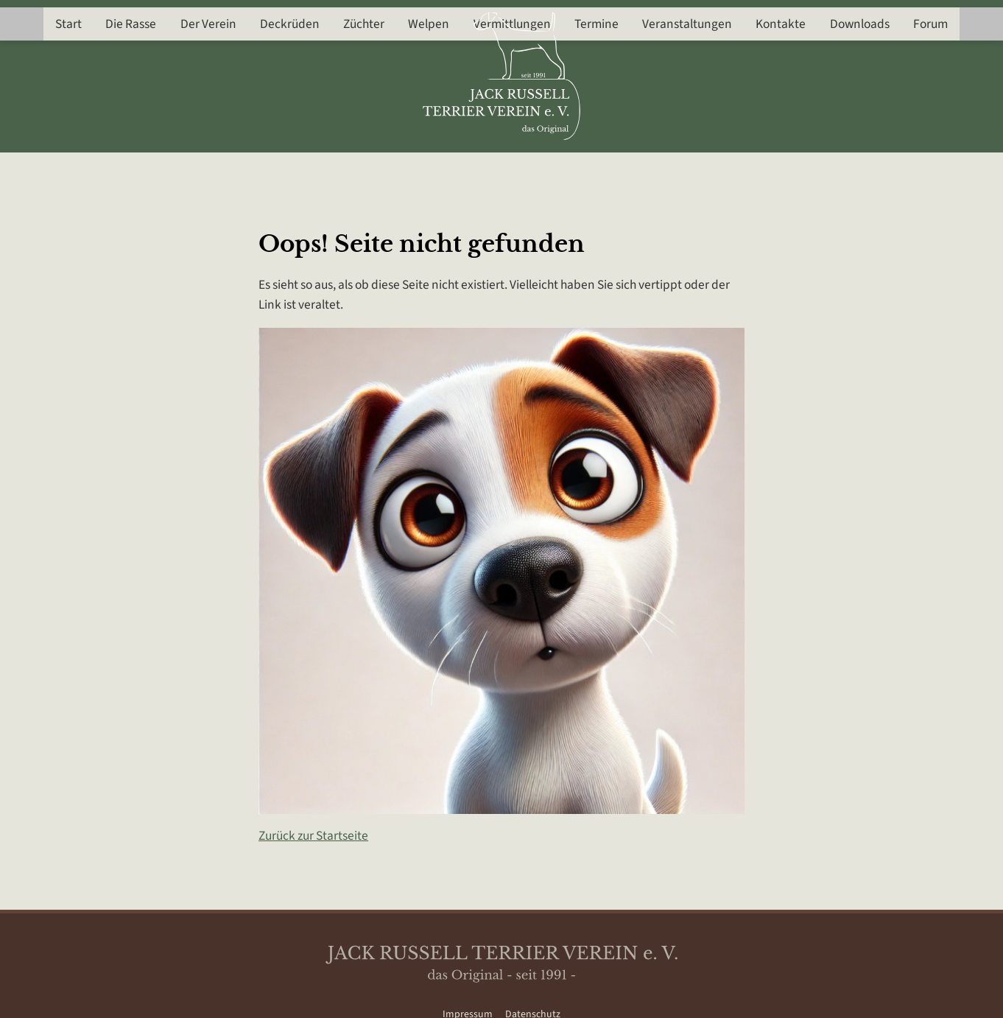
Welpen (427, 170)
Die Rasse (122, 170)
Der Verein (202, 170)
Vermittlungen (513, 170)
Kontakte (787, 170)
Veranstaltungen (691, 170)
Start (59, 170)
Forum (940, 170)
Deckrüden (285, 170)
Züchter (360, 170)
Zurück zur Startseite (313, 835)
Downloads (868, 170)
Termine (599, 170)
